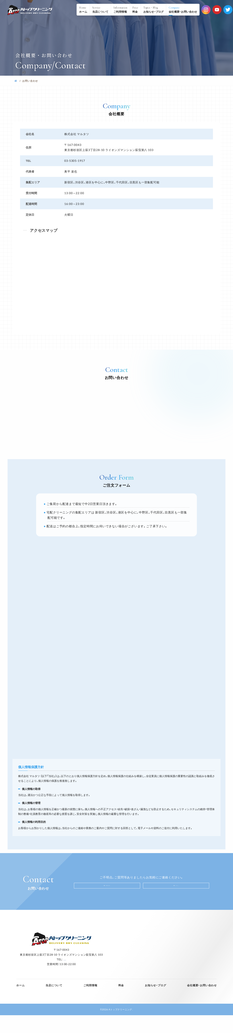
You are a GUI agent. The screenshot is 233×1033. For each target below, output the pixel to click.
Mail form (179, 901)
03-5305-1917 (109, 901)
